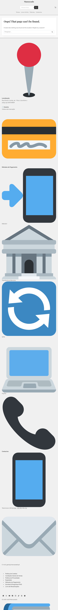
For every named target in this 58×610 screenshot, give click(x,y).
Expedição (8, 580)
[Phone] (3, 595)
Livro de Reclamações (12, 586)
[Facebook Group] (24, 595)
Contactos (39, 12)
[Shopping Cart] (55, 7)
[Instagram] (15, 595)
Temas (18, 12)
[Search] (36, 7)
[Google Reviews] (21, 595)
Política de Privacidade (12, 578)
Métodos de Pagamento (12, 582)
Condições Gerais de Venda (13, 576)
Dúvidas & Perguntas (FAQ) (13, 584)
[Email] (9, 595)
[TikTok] (18, 595)
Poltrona (32, 12)
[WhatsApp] (6, 595)
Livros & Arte (25, 12)
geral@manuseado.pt (13, 564)
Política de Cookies (11, 573)
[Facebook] (12, 595)
